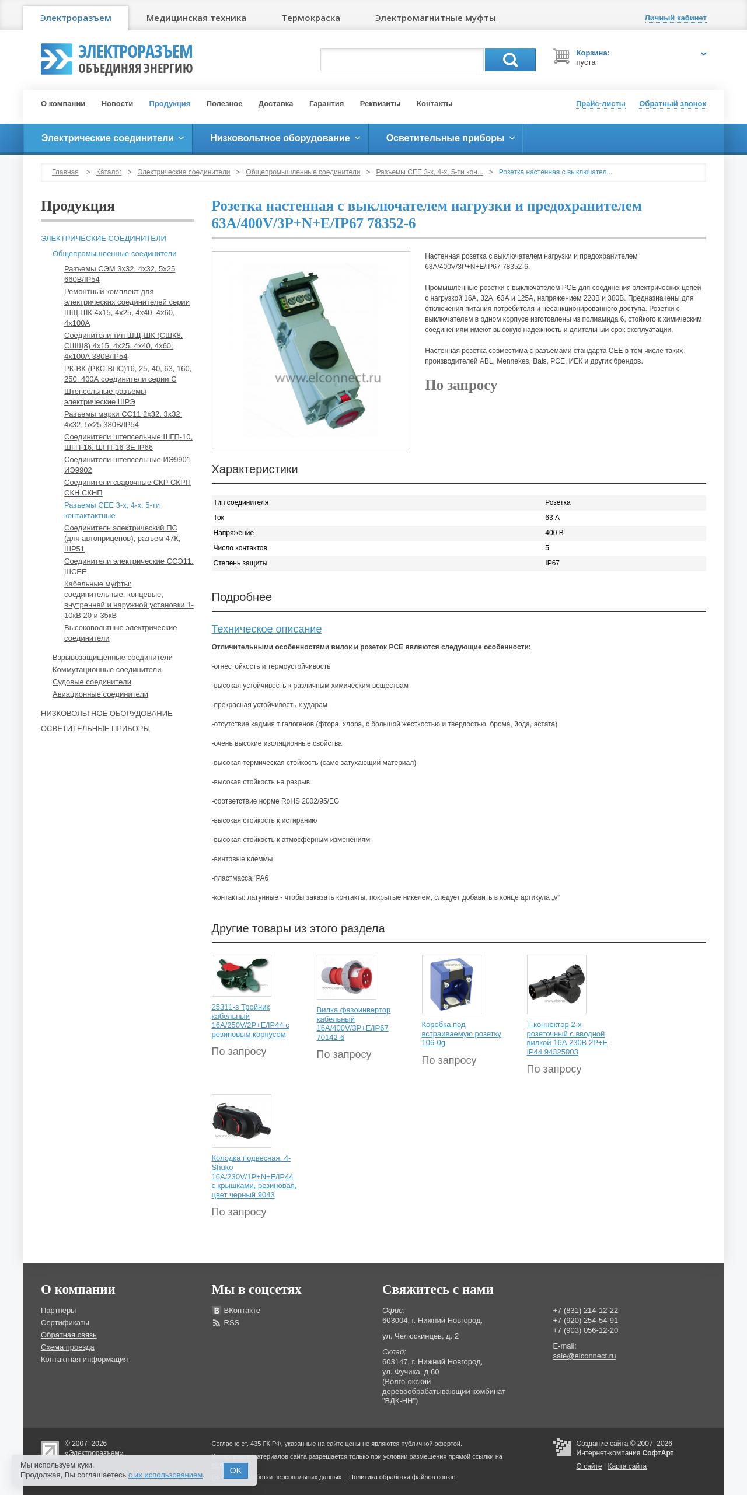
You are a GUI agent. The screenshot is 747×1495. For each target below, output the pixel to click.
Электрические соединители (184, 172)
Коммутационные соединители (107, 669)
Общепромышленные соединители (303, 172)
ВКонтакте (242, 1310)
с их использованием (165, 1474)
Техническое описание (267, 629)
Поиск (510, 59)
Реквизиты (380, 103)
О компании (63, 103)
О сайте (589, 1466)
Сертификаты (65, 1322)
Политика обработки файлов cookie (402, 1476)
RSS (232, 1322)
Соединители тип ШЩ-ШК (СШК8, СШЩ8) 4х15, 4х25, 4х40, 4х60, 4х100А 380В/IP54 (123, 346)
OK (236, 1470)
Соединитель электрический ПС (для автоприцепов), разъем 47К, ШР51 (122, 538)
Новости (118, 103)
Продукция (170, 103)
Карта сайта (627, 1466)
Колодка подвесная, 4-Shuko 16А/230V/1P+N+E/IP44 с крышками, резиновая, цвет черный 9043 (254, 1176)
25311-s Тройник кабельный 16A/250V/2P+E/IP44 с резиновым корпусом (250, 1021)
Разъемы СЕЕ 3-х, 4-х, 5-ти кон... (429, 172)
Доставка (276, 103)
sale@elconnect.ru (584, 1355)
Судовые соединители (92, 681)
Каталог (109, 172)
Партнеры (58, 1310)
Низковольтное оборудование (107, 713)
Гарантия (326, 103)
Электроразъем (75, 17)
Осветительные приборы (95, 728)
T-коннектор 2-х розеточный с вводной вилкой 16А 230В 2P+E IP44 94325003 (567, 1038)
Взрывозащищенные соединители (113, 657)
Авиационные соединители (100, 694)
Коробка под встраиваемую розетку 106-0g (461, 1033)
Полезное (225, 103)
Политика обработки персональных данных (277, 1476)
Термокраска (310, 17)
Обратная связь (69, 1334)
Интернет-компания (625, 1453)
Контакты (434, 103)
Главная (65, 172)
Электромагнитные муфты (435, 17)
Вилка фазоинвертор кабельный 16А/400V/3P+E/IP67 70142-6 (354, 1023)
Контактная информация (84, 1359)
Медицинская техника (196, 17)
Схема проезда (68, 1347)
